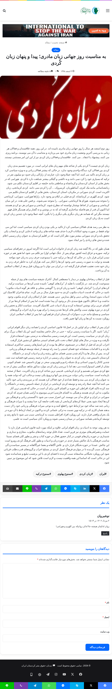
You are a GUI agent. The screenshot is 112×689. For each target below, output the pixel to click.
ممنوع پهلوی (64, 474)
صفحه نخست (59, 42)
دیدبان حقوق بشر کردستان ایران (37, 665)
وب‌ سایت (104, 631)
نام (107, 602)
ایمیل (106, 617)
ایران (102, 474)
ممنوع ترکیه (42, 474)
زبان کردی (85, 474)
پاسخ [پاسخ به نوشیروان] (105, 533)
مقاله (47, 42)
